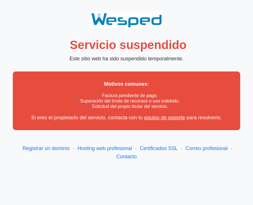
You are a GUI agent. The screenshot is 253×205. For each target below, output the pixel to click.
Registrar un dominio (46, 148)
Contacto (126, 156)
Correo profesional (207, 148)
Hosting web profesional (104, 148)
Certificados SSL (159, 148)
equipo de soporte (164, 117)
